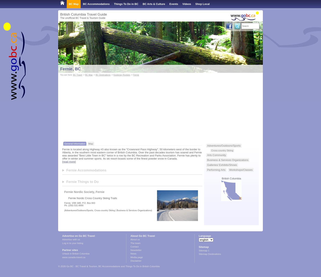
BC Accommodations (96, 4)
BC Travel (77, 75)
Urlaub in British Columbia (75, 253)
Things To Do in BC (126, 4)
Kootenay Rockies (121, 75)
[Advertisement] (160, 108)
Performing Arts (216, 169)
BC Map (74, 4)
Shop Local (202, 4)
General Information (74, 143)
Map (90, 143)
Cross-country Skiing (222, 150)
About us (135, 239)
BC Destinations (103, 75)
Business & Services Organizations (228, 160)
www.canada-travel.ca (73, 257)
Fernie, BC (70, 69)
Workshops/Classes (241, 169)
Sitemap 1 (204, 250)
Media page (136, 257)
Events (174, 4)
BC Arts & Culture (154, 4)
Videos (186, 4)
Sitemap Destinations (210, 254)
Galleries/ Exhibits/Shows (222, 164)
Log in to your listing (72, 243)
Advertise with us (71, 239)
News (133, 253)
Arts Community (216, 155)
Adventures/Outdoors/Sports (224, 145)
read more (69, 161)
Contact (134, 246)
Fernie (136, 75)
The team (135, 243)
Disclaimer (135, 261)
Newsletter (135, 250)
